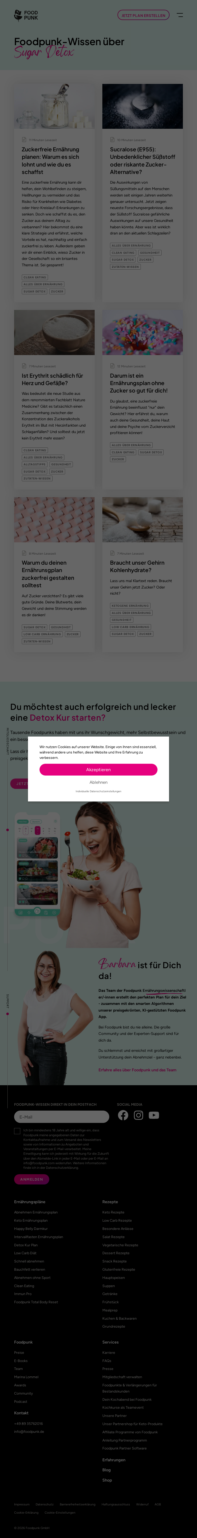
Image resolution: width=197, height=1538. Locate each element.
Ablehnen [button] (98, 782)
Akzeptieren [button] (98, 769)
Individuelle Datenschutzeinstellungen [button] (98, 791)
